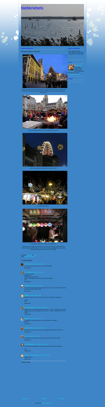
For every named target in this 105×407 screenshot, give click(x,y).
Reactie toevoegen (26, 362)
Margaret (26, 318)
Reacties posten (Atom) (47, 403)
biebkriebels (32, 8)
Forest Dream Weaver (29, 344)
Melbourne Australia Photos (30, 355)
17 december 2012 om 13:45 (41, 344)
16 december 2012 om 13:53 (38, 264)
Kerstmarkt (32, 256)
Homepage (43, 398)
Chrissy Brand (27, 264)
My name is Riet (28, 328)
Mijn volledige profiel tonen (74, 74)
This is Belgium (28, 272)
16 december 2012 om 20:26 (38, 328)
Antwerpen (26, 256)
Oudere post (62, 398)
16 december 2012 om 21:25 (33, 336)
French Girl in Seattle (29, 307)
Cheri (25, 336)
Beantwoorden (27, 267)
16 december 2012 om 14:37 (36, 285)
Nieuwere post (25, 398)
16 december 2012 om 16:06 (41, 307)
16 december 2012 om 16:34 (35, 318)
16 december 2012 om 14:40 (35, 295)
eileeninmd (27, 285)
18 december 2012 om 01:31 (44, 355)
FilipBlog (26, 295)
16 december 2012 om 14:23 (38, 272)
